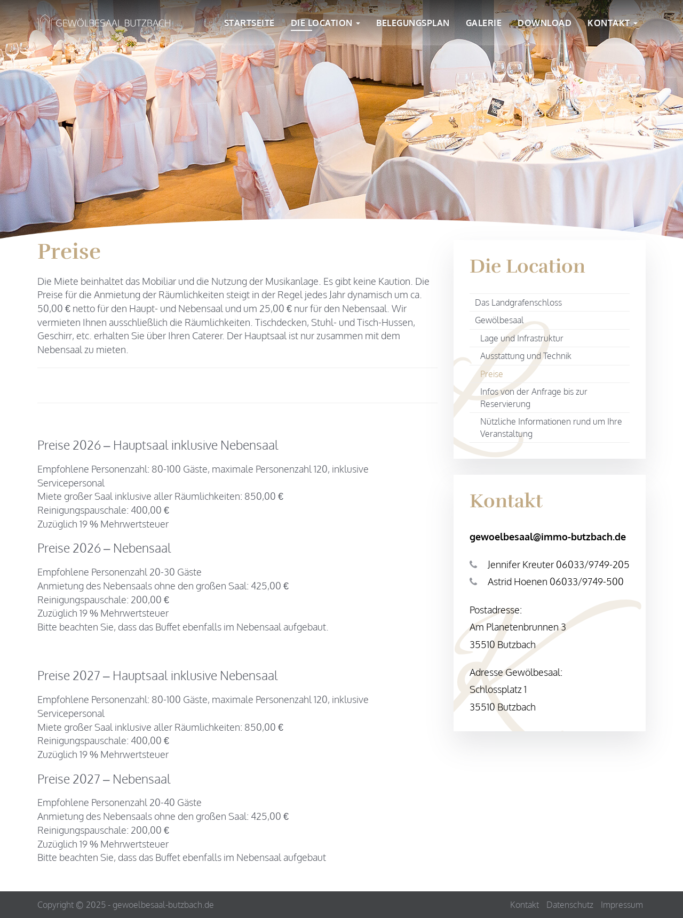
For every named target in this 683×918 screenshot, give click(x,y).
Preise (491, 374)
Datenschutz (569, 904)
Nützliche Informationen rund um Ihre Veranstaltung (551, 427)
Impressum (622, 904)
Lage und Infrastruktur (521, 338)
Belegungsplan (413, 24)
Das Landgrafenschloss (518, 302)
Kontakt (612, 24)
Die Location (326, 24)
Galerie (484, 24)
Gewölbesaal (499, 320)
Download (544, 24)
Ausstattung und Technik (525, 355)
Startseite (249, 24)
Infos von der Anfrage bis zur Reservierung (533, 397)
